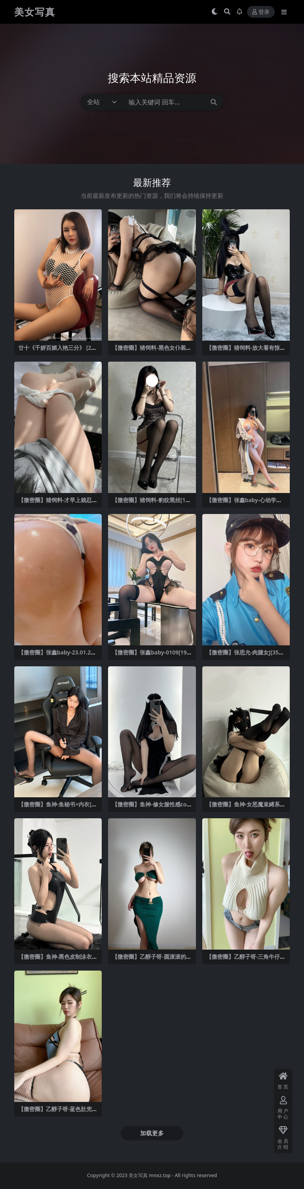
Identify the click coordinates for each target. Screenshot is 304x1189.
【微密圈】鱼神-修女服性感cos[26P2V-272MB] (150, 807)
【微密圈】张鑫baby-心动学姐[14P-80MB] (244, 503)
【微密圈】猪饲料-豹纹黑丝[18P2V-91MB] (150, 503)
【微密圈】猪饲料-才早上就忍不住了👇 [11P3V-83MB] (57, 503)
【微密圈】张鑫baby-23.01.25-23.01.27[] (57, 656)
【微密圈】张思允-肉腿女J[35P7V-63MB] (245, 656)
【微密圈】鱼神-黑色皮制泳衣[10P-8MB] (57, 960)
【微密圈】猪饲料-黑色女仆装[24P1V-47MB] (151, 351)
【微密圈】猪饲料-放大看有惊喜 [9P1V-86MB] (245, 351)
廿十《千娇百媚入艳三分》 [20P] (56, 351)
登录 (261, 12)
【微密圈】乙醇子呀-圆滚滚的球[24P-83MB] (151, 960)
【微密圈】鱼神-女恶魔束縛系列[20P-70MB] (245, 807)
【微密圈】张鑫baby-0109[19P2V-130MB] (151, 656)
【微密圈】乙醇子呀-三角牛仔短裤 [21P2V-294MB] (245, 960)
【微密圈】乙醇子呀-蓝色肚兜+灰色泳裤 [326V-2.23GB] (55, 1112)
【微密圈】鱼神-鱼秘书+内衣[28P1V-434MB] (58, 807)
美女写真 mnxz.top (150, 1175)
